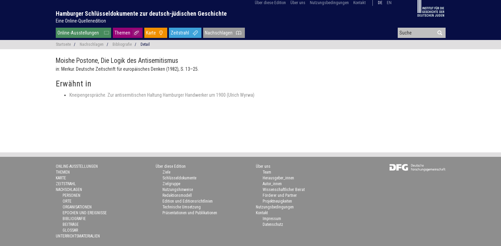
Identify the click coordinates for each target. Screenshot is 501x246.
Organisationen (77, 207)
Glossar (70, 230)
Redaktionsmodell (177, 195)
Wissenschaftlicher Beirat (284, 189)
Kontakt (359, 2)
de (380, 2)
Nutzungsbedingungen (329, 2)
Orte (67, 201)
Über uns (297, 2)
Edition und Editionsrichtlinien (187, 201)
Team (267, 172)
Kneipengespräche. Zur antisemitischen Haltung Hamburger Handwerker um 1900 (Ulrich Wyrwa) (161, 95)
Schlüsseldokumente (179, 178)
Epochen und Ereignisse (85, 212)
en (389, 2)
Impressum (272, 218)
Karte (151, 33)
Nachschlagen (219, 33)
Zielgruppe (171, 183)
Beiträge (71, 224)
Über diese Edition (270, 2)
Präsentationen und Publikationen (189, 212)
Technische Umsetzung (181, 207)
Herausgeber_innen (278, 178)
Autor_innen (272, 183)
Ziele (166, 172)
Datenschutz (273, 224)
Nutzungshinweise (177, 189)
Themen (122, 33)
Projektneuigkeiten (277, 201)
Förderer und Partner (280, 195)
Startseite (63, 44)
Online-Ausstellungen (78, 33)
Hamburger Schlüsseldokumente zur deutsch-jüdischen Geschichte (141, 13)
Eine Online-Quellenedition (81, 21)
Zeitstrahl (180, 33)
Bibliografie (122, 44)
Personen (71, 195)
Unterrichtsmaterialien (78, 236)
